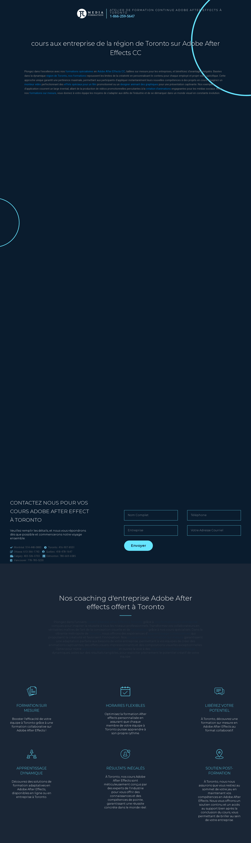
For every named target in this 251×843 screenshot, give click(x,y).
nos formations (77, 75)
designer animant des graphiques (139, 84)
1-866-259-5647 (122, 16)
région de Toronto (56, 75)
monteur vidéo (32, 84)
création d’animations (158, 88)
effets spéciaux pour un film (80, 84)
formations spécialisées (79, 71)
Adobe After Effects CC (111, 71)
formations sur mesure (42, 93)
